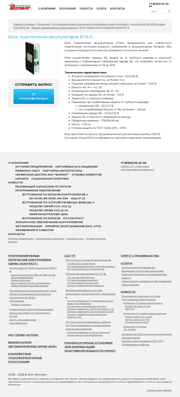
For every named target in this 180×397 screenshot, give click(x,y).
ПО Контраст (73, 218)
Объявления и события (34, 230)
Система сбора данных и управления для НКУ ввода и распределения (90, 302)
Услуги (101, 8)
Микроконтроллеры (20, 280)
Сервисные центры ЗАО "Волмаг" (42, 174)
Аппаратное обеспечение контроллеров (49, 222)
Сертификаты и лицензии (76, 166)
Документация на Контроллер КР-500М (33, 290)
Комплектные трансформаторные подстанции (25, 357)
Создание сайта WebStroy (159, 390)
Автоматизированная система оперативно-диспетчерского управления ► (90, 294)
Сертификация (18, 323)
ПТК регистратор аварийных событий (88, 322)
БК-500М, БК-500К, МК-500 (48, 198)
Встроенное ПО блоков (41, 218)
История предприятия (34, 166)
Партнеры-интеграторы (62, 170)
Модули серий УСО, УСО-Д (50, 206)
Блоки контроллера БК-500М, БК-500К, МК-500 (33, 275)
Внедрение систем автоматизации (142, 271)
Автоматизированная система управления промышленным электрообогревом (88, 333)
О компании (46, 8)
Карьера (22, 178)
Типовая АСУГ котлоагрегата (81, 263)
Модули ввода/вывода (22, 277)
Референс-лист (27, 170)
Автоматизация (28, 226)
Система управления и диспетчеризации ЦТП (90, 309)
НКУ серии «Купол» (23, 335)
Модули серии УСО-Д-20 (48, 210)
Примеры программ (21, 304)
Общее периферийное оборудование (29, 286)
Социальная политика (50, 178)
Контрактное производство (138, 267)
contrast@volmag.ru (33, 96)
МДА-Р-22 (78, 198)
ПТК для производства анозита (82, 280)
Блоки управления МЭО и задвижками (30, 283)
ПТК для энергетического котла (82, 283)
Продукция (67, 8)
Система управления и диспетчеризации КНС (90, 311)
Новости (86, 8)
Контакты (117, 8)
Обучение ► (16, 300)
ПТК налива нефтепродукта (80, 277)
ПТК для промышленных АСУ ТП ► (85, 273)
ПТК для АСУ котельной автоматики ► (88, 260)
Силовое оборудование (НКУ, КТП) (73, 226)
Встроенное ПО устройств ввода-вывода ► (58, 202)
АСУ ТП (70, 255)
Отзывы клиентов (87, 174)
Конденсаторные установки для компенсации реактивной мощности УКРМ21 (90, 346)
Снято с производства (22, 319)
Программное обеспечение (37, 190)
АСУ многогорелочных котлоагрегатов (85, 269)
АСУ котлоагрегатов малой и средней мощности (91, 266)
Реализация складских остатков (43, 186)
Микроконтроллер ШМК (48, 214)
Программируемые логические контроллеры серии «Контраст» (29, 259)
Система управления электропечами (85, 285)
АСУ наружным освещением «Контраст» (87, 306)
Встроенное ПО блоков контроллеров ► (55, 194)
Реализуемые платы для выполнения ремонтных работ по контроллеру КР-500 (31, 313)
